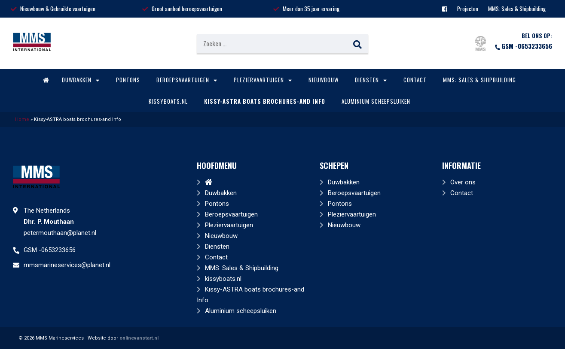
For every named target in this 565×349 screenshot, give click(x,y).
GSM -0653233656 (523, 46)
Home (22, 119)
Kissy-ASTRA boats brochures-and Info (264, 101)
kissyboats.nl (168, 101)
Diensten (371, 79)
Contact (415, 79)
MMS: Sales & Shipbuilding (517, 8)
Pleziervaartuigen (263, 79)
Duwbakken (81, 79)
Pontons (128, 79)
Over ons (463, 182)
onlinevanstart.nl (139, 338)
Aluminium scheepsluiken (376, 101)
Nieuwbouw (323, 79)
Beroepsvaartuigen (186, 79)
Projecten (467, 8)
